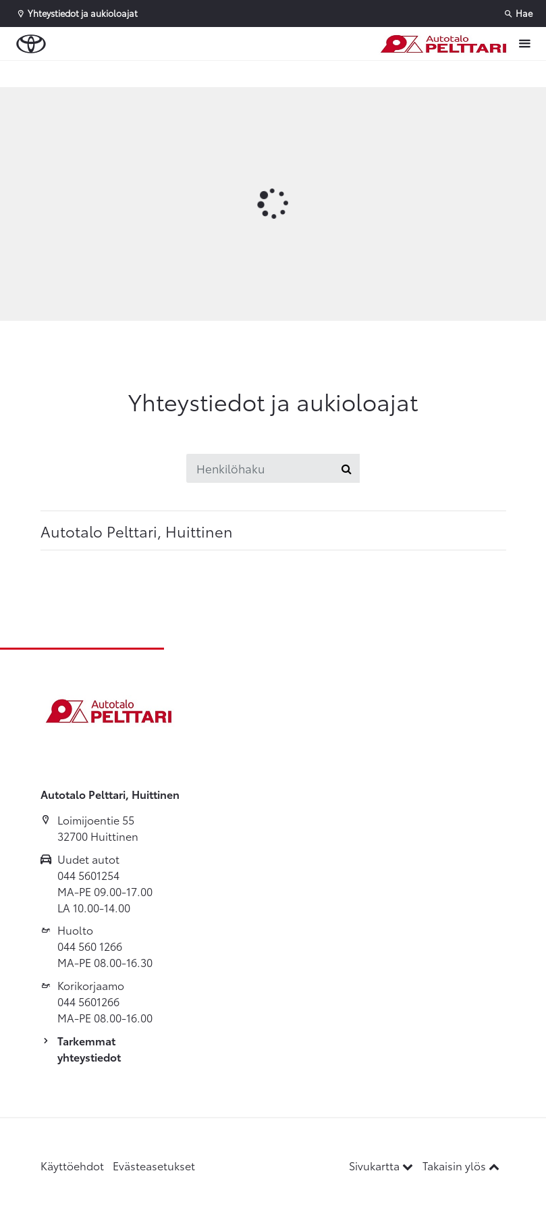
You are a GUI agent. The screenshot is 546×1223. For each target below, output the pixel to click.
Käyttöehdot (72, 1165)
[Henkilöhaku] (259, 468)
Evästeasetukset (154, 1165)
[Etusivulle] (442, 44)
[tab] (273, 530)
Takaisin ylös (460, 1165)
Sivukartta (382, 1165)
